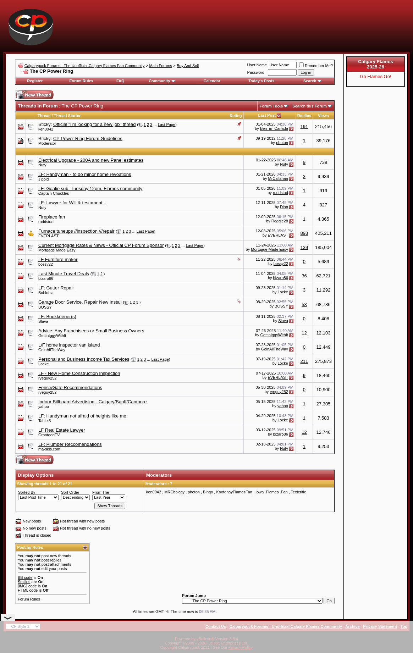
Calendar (212, 81)
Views (323, 116)
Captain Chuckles (53, 193)
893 (304, 233)
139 (304, 247)
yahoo (43, 406)
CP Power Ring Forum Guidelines (87, 138)
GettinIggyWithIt (52, 335)
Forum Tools (271, 106)
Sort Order (70, 492)
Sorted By (26, 492)
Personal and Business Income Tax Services (83, 359)
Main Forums (160, 65)
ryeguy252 (47, 378)
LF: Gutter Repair (56, 287)
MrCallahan (278, 178)
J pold (43, 179)
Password (255, 72)
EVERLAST (48, 236)
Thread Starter (67, 116)
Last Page (167, 124)
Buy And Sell (188, 65)
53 (304, 304)
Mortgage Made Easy (57, 250)
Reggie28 (279, 221)
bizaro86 (45, 278)
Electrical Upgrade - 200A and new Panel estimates (90, 160)
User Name (257, 65)
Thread (44, 116)
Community (162, 81)
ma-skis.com (49, 449)
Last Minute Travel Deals (63, 273)
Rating (236, 116)
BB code (25, 577)
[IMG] (22, 586)
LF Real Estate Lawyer (61, 430)
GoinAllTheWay (51, 350)
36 (304, 275)
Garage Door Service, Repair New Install (80, 302)
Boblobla (46, 292)
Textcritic (298, 492)
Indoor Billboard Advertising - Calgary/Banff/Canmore (92, 401)
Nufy (42, 165)
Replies (304, 116)
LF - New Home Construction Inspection (79, 373)
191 (304, 126)
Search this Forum (309, 106)
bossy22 (45, 264)
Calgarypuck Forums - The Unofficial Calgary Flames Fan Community (84, 65)
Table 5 (44, 421)
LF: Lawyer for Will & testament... (72, 202)
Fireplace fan (51, 217)
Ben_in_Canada (274, 128)
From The (100, 492)
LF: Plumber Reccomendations (69, 444)
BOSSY (45, 307)
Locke (282, 292)
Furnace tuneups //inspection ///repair (76, 231)
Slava (43, 321)
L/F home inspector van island (69, 345)
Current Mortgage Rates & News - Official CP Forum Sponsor (101, 245)
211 (304, 361)
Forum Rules (81, 81)
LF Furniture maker (58, 259)
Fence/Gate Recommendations (70, 387)
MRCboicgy (174, 492)
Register (35, 81)
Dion (284, 207)
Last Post (267, 115)
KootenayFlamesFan (234, 492)
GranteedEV (49, 435)
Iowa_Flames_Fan (271, 492)
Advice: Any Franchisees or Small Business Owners (91, 330)
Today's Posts (261, 81)
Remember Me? (316, 65)
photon (282, 142)
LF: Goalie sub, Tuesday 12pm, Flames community (90, 188)
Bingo (208, 492)
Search (312, 81)
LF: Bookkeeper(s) (57, 316)
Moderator (47, 143)
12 (304, 333)
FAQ (120, 81)
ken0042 (45, 129)
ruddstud (280, 192)
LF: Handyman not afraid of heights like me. (82, 416)
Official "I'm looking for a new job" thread (94, 124)
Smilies (24, 582)
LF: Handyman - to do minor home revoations (84, 174)
